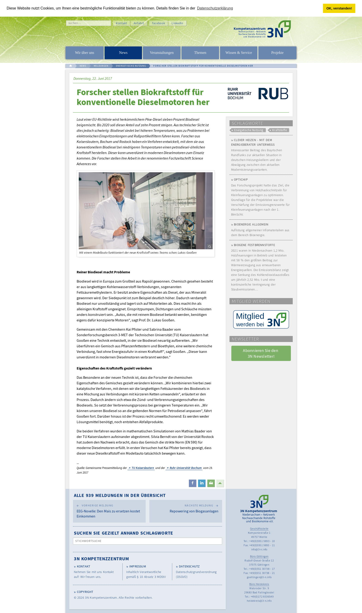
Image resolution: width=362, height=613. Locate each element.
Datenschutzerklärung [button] (215, 8)
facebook (158, 23)
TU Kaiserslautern (143, 468)
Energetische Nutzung (248, 130)
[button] (192, 483)
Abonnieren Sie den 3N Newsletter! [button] (261, 353)
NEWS (83, 65)
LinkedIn (177, 23)
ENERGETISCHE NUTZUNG (131, 65)
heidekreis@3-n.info (259, 600)
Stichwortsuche (88, 541)
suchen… (74, 23)
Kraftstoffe (279, 130)
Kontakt (121, 23)
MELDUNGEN (101, 65)
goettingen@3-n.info (259, 577)
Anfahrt (139, 23)
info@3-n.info (259, 549)
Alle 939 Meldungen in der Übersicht (120, 495)
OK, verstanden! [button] (339, 8)
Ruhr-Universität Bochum (186, 468)
